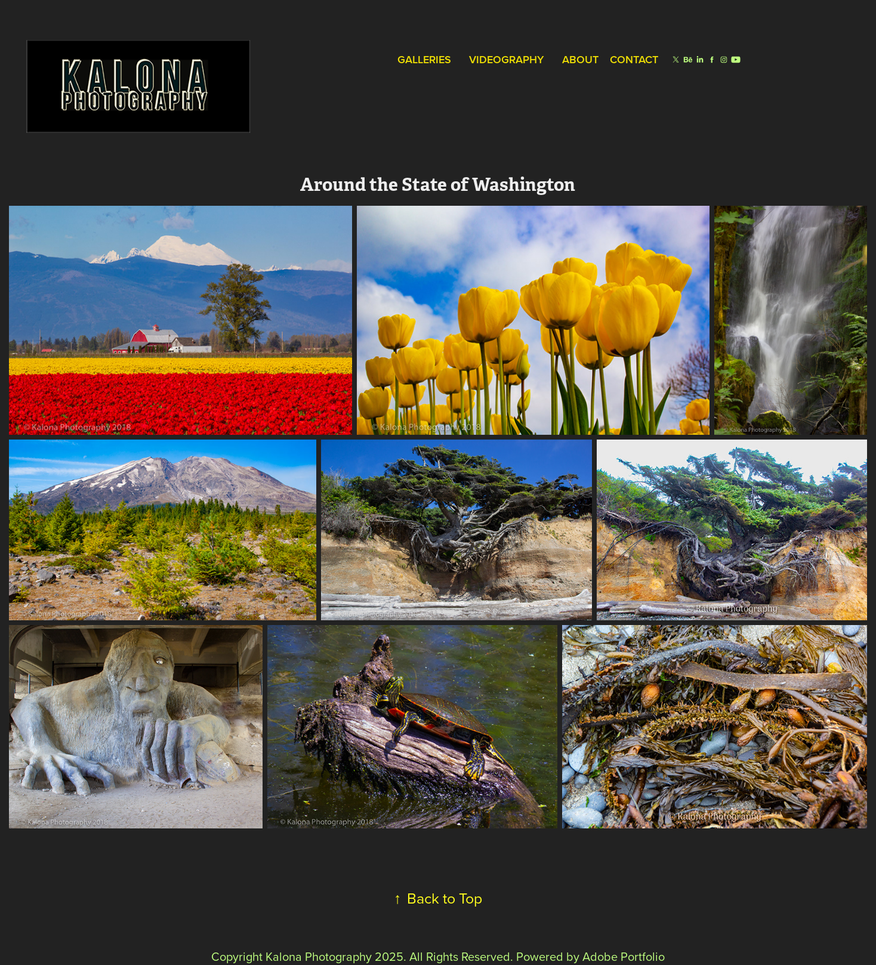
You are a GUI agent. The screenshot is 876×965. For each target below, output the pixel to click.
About (580, 59)
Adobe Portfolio (623, 956)
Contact (634, 59)
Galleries (424, 59)
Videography (506, 59)
